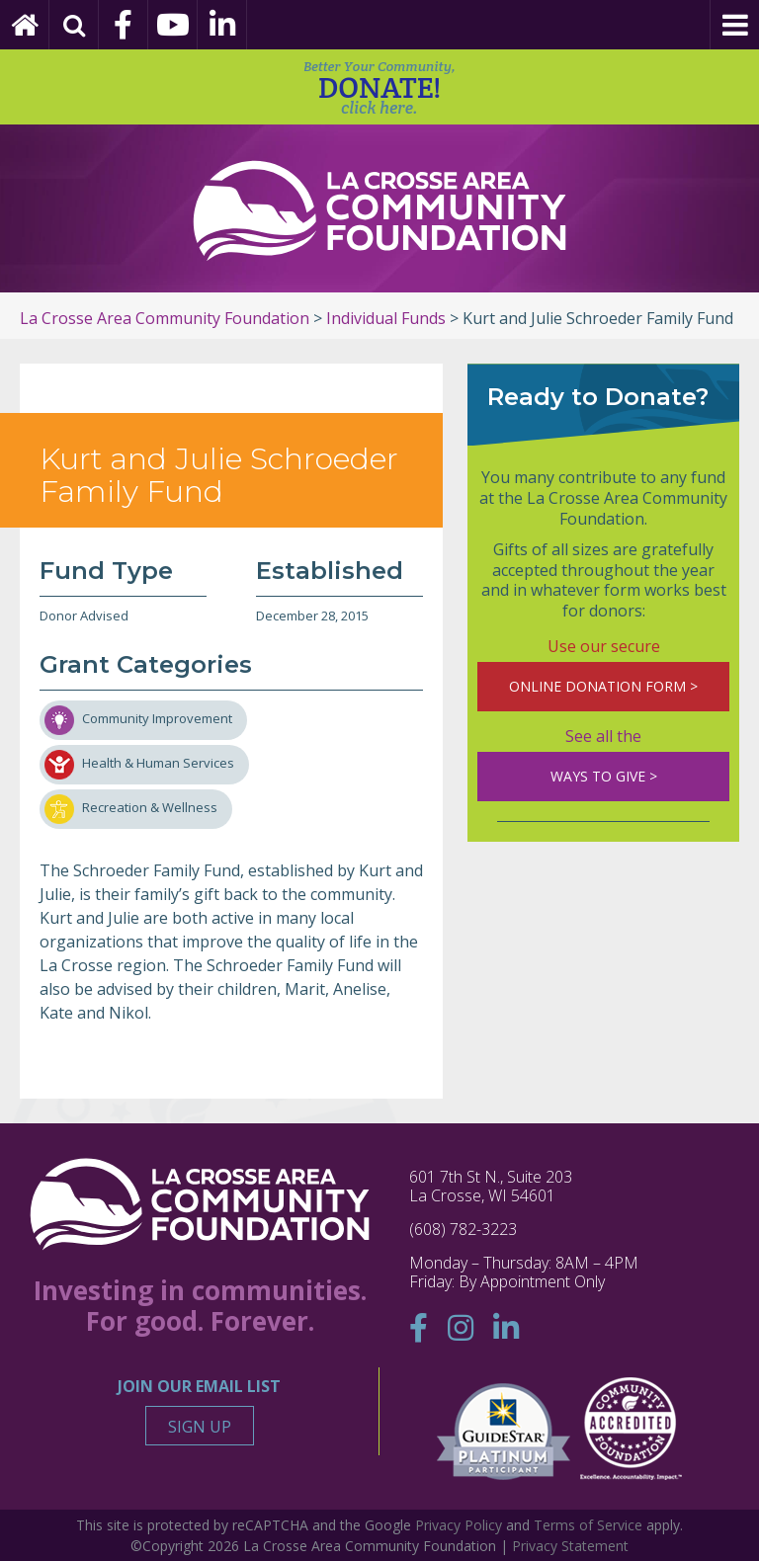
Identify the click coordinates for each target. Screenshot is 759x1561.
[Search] (74, 24)
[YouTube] (173, 24)
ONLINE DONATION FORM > (603, 686)
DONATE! (379, 88)
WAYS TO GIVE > (603, 776)
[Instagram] (460, 1327)
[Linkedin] (222, 24)
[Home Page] (24, 24)
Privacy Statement (570, 1545)
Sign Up (199, 1427)
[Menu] (734, 24)
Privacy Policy (458, 1525)
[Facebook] (123, 24)
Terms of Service (588, 1525)
